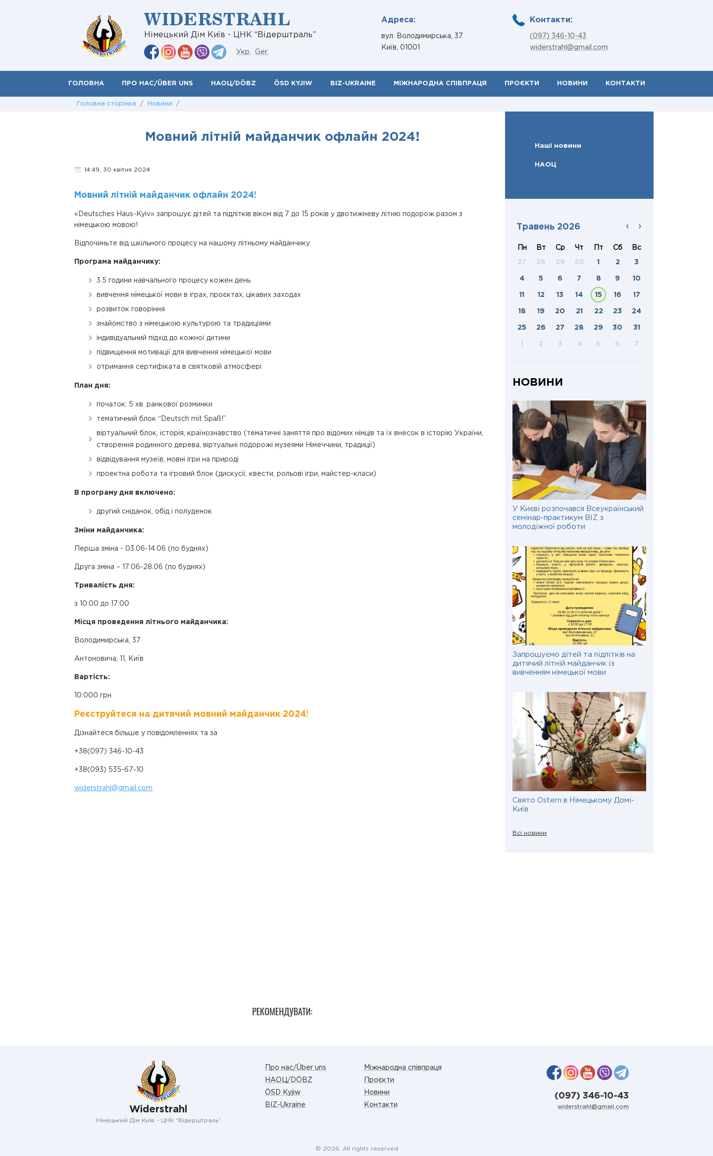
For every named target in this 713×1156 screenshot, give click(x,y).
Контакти (625, 83)
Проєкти (522, 83)
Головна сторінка (106, 104)
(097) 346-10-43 (558, 36)
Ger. (261, 52)
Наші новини (558, 146)
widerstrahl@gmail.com (569, 48)
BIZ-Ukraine (353, 83)
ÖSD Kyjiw (293, 83)
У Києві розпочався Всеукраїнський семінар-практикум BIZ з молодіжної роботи (578, 518)
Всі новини (529, 833)
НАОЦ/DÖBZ (233, 83)
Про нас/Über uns (157, 83)
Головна (86, 83)
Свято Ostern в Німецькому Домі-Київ (573, 804)
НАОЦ (546, 165)
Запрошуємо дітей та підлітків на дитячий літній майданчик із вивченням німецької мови (573, 663)
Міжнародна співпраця (440, 83)
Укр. (243, 52)
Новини (572, 83)
